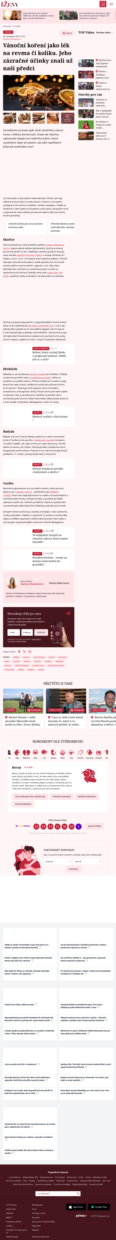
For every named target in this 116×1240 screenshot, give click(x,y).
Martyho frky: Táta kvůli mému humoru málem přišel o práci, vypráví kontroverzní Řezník (86, 1065)
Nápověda (36, 1226)
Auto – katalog (29, 1181)
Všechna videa (103, 32)
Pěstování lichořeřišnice (23, 1184)
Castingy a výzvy (39, 1213)
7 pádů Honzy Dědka (45, 1181)
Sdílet (67, 34)
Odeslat (41, 631)
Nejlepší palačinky (79, 1184)
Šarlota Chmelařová (12, 39)
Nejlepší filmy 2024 (30, 1177)
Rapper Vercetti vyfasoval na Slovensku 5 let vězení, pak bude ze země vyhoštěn (84, 1078)
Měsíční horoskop (87, 796)
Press (34, 1209)
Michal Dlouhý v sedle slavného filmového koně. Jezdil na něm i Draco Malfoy (22, 721)
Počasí (88, 1177)
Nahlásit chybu (12, 1236)
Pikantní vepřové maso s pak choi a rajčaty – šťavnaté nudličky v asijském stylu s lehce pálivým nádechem (84, 1019)
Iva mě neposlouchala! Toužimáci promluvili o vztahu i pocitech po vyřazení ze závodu (83, 946)
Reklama (9, 1213)
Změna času (71, 1177)
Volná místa (11, 1209)
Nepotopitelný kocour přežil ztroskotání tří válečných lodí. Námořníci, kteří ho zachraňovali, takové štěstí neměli (29, 1019)
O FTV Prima (11, 1205)
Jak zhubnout (14, 1177)
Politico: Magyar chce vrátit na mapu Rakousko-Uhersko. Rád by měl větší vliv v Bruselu (29, 959)
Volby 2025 (60, 1181)
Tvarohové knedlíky (62, 1184)
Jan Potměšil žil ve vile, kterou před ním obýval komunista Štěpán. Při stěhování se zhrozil (94, 16)
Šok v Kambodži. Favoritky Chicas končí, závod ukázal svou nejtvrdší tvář (104, 113)
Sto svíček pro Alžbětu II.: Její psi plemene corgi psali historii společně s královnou (83, 959)
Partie (80, 1177)
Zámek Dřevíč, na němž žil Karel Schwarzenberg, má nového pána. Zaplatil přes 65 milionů (30, 1125)
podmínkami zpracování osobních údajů (24, 640)
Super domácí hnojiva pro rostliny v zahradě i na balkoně (29, 1138)
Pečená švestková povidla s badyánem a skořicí (47, 470)
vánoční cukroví (24, 491)
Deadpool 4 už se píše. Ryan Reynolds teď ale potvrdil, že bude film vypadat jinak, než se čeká (29, 1091)
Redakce (35, 1230)
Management (37, 1205)
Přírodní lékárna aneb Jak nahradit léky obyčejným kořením (64, 227)
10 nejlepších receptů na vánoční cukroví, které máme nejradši (50, 538)
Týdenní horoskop (61, 796)
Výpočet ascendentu (43, 1184)
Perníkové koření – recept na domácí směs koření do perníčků (49, 561)
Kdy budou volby (100, 1177)
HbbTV (9, 1217)
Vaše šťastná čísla (57, 820)
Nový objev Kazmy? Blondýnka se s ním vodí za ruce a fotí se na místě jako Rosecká (85, 1091)
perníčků (32, 325)
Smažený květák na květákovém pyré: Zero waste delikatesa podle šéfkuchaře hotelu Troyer (81, 1006)
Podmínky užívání (13, 1221)
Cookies (9, 1226)
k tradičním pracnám (39, 377)
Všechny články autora (59, 583)
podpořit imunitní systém (29, 255)
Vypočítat (72, 868)
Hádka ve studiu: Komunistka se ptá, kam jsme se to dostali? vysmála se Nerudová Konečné (26, 946)
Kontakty (36, 1217)
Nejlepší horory (46, 1177)
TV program (60, 1177)
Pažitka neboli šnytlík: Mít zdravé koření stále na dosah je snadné (29, 1151)
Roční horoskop (23, 804)
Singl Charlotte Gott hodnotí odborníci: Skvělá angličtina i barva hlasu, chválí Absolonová (38, 16)
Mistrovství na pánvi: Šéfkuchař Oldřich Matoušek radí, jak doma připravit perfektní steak (85, 1032)
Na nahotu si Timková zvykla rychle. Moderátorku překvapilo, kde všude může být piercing (103, 124)
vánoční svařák (37, 374)
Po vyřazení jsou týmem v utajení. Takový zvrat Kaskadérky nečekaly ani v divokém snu (86, 972)
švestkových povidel (44, 440)
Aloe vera (106, 1181)
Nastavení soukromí (40, 1236)
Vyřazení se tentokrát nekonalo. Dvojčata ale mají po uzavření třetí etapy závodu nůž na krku (102, 102)
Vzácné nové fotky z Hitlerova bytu (21, 1004)
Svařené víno (72, 1181)
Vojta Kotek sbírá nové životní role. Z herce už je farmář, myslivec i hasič (104, 135)
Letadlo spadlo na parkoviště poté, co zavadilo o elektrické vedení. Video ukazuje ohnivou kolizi (29, 1032)
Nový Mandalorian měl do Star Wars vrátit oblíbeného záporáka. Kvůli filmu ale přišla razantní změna (27, 1078)
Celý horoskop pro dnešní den (30, 796)
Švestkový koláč (96, 1184)
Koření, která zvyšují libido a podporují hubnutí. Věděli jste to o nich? (49, 356)
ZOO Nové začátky (13, 1181)
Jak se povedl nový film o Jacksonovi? (22, 1064)
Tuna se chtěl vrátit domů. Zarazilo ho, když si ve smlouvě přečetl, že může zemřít (66, 723)
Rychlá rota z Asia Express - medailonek (104, 63)
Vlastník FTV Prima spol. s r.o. (17, 1231)
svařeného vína (46, 325)
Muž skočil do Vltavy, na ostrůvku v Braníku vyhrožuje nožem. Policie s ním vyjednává (27, 972)
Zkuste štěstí (94, 826)
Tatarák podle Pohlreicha (90, 1181)
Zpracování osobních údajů (43, 1221)
